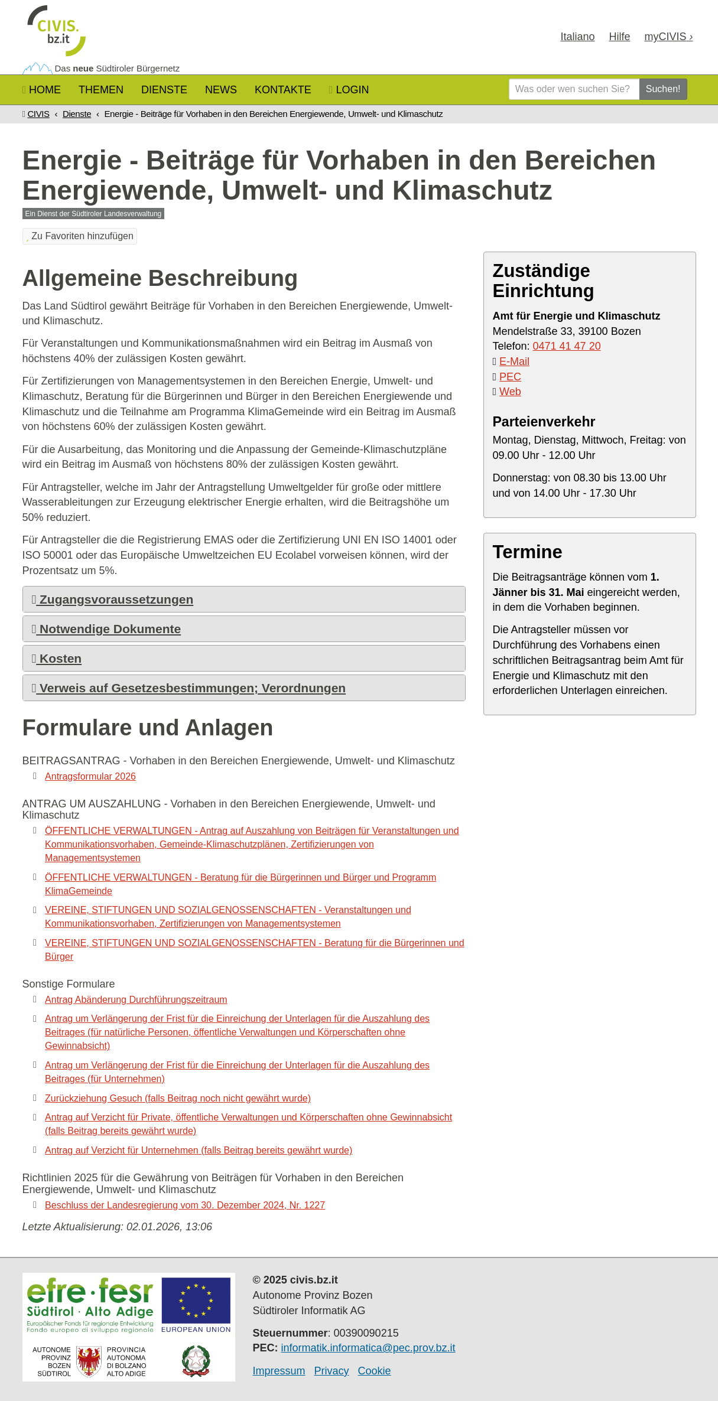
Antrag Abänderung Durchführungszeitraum (136, 1000)
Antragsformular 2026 (90, 776)
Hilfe (619, 37)
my (668, 37)
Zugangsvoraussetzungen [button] (113, 599)
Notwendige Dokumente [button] (106, 629)
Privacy (331, 1371)
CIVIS (38, 114)
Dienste (164, 90)
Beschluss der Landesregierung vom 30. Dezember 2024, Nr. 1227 (185, 1205)
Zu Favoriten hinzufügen (80, 236)
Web (510, 392)
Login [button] (349, 90)
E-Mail (514, 361)
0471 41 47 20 (567, 346)
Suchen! (663, 89)
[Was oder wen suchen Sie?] (574, 89)
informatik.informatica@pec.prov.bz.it (368, 1348)
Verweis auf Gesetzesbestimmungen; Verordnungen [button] (189, 688)
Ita (577, 37)
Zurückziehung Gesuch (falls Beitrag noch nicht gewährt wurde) (178, 1098)
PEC (510, 377)
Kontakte (283, 90)
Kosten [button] (57, 658)
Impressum (279, 1371)
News (221, 90)
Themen (101, 90)
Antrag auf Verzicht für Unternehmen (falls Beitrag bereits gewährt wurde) (198, 1150)
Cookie (374, 1371)
